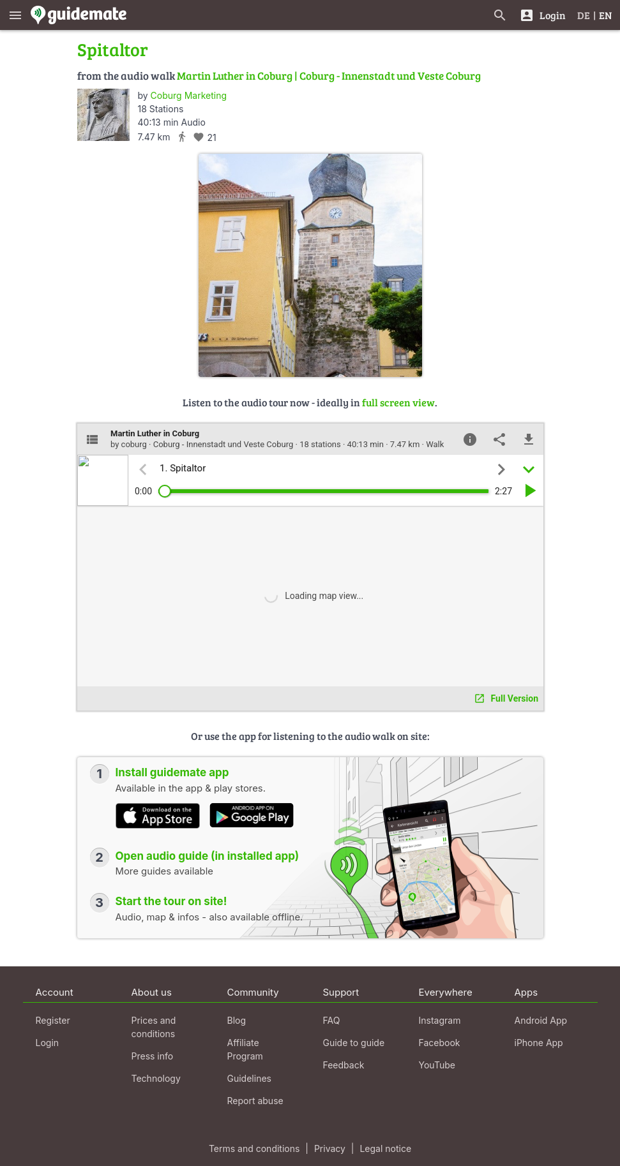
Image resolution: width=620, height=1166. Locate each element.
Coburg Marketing (189, 95)
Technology (156, 1078)
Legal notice (385, 1148)
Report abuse (255, 1100)
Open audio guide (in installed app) (207, 856)
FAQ (331, 1020)
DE (583, 15)
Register (53, 1020)
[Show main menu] (15, 15)
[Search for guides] (500, 15)
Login (47, 1042)
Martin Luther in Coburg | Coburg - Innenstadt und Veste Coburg (329, 75)
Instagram (440, 1020)
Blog (236, 1020)
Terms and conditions (254, 1148)
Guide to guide (354, 1042)
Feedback (344, 1064)
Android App (541, 1020)
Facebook (439, 1042)
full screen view (398, 402)
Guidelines (249, 1078)
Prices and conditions (154, 1027)
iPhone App (539, 1042)
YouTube (437, 1064)
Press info (153, 1056)
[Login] (542, 15)
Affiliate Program (245, 1049)
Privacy (329, 1148)
